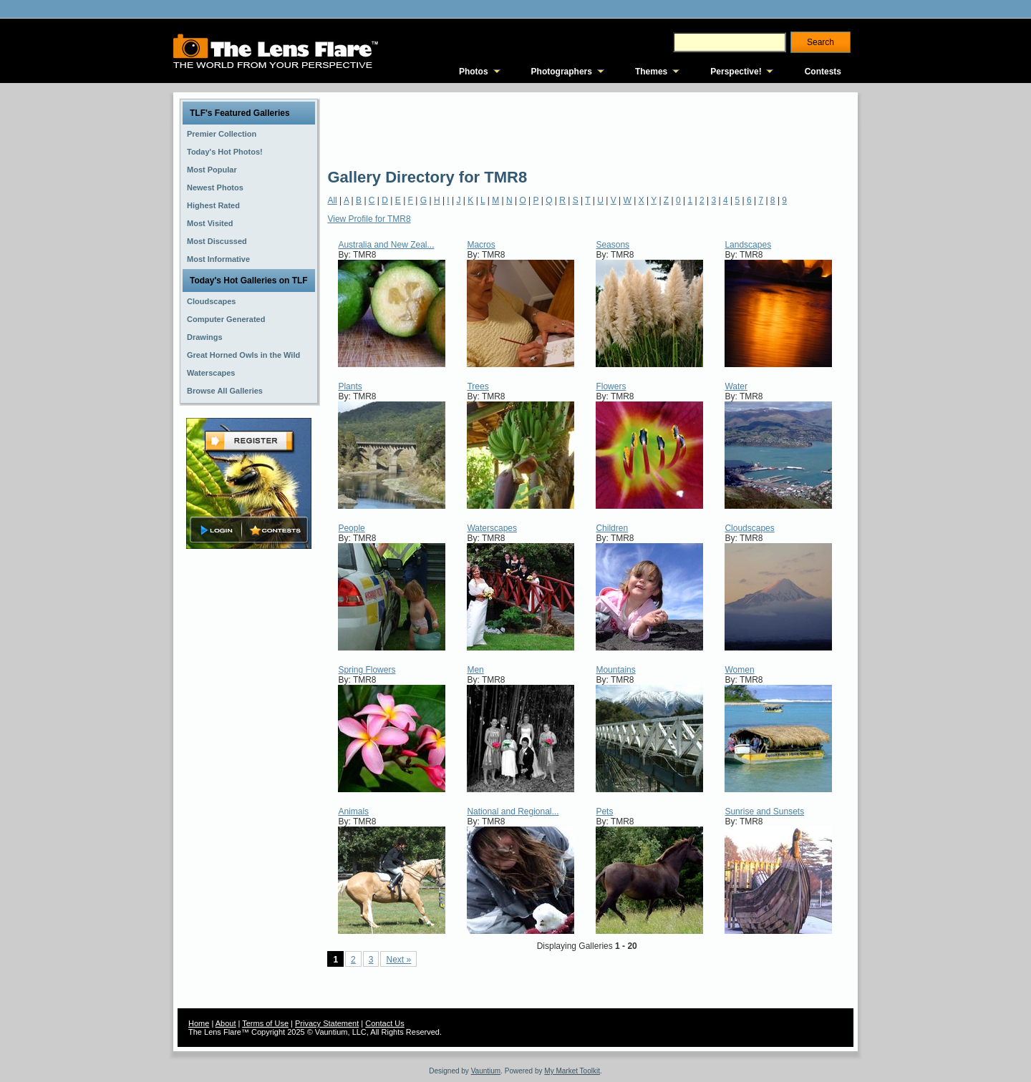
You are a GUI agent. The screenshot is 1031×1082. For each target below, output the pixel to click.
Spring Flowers (366, 670)
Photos (473, 72)
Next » (398, 960)
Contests (823, 72)
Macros (481, 245)
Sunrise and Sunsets (764, 811)
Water (736, 386)
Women (739, 670)
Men (475, 670)
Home (198, 1023)
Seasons (612, 245)
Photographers (561, 72)
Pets (604, 811)
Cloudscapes (749, 528)
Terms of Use (265, 1023)
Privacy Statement (327, 1023)
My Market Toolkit (572, 1071)
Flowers (611, 386)
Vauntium (486, 1071)
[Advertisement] (587, 129)
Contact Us (384, 1023)
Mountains (615, 670)
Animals (353, 811)
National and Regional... (512, 811)
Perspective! (735, 72)
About (226, 1023)
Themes (651, 72)
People (351, 528)
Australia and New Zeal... (386, 245)
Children (612, 528)
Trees (477, 386)
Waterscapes (492, 528)
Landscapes (748, 245)
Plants (350, 386)
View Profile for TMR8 (368, 219)
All (332, 200)
